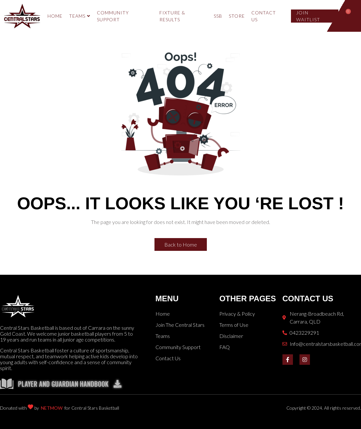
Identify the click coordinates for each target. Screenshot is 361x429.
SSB (218, 16)
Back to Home (180, 244)
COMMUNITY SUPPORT (113, 16)
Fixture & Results (172, 16)
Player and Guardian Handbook (69, 384)
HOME (55, 16)
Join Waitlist (308, 16)
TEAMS (79, 16)
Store (237, 16)
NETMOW (52, 408)
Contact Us (263, 16)
